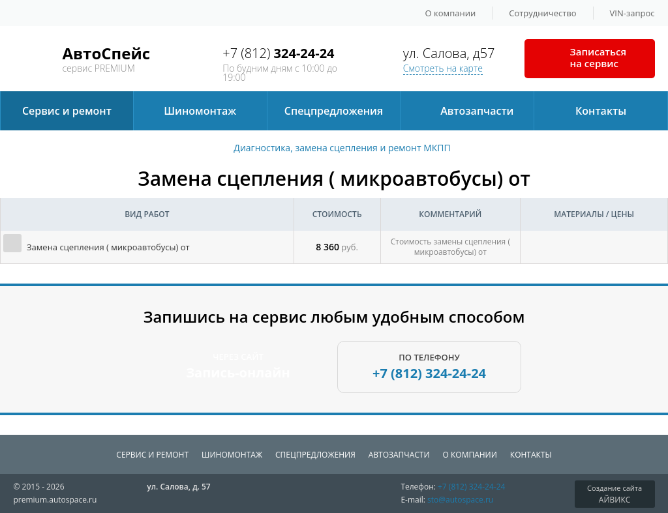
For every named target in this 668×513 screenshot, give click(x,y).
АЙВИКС (614, 494)
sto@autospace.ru (460, 499)
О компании (450, 13)
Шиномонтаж (200, 111)
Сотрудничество (542, 13)
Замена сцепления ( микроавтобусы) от (108, 247)
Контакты (600, 111)
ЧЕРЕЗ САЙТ (238, 366)
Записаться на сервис (598, 57)
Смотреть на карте (443, 68)
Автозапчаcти (476, 111)
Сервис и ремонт (67, 111)
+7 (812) (278, 53)
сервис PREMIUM (106, 56)
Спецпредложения (333, 111)
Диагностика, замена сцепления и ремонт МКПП (342, 148)
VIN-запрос (632, 13)
